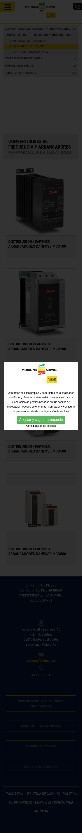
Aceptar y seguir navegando (41, 407)
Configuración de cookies (41, 413)
